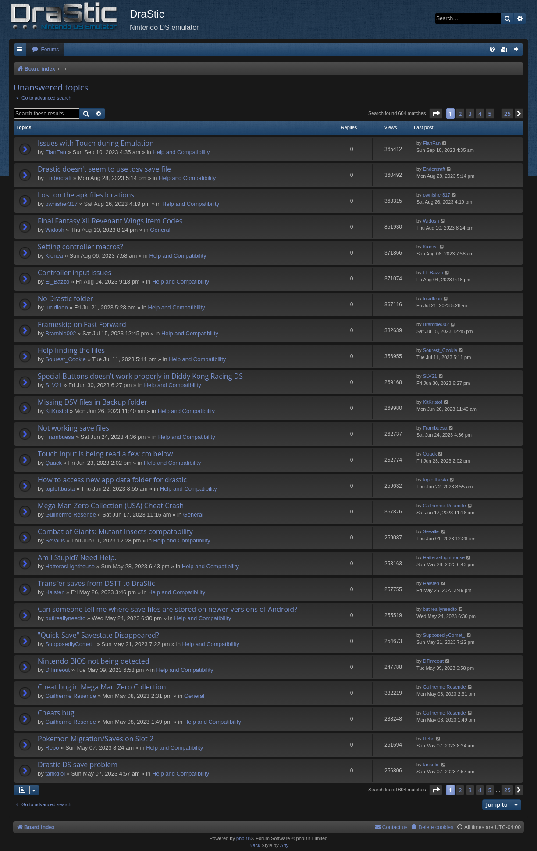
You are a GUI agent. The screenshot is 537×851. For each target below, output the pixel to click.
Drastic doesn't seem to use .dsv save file (104, 169)
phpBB (243, 838)
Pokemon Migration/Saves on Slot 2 (95, 738)
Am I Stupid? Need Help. (77, 557)
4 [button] (479, 114)
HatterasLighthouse (70, 566)
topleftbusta (60, 488)
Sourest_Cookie (65, 359)
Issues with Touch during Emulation (96, 143)
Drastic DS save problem (77, 764)
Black (254, 845)
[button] (435, 113)
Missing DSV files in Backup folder (92, 402)
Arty (284, 845)
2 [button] (460, 114)
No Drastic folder (65, 298)
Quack (53, 463)
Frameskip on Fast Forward (82, 324)
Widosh (54, 229)
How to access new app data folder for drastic (112, 480)
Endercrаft (58, 178)
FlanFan (55, 152)
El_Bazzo (57, 281)
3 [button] (470, 114)
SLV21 (53, 385)
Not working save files (73, 428)
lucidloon (56, 307)
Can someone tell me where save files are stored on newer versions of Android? (167, 609)
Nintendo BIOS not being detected (93, 661)
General (160, 229)
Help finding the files (71, 350)
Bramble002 (60, 333)
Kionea (54, 255)
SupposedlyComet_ (70, 644)
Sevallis (55, 540)
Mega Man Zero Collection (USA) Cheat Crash (111, 505)
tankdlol (55, 773)
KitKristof (56, 411)
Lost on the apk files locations (86, 195)
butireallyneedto (65, 618)
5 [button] (489, 114)
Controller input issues (74, 272)
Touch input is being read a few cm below (105, 454)
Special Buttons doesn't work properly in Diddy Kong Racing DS (140, 376)
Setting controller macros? (80, 246)
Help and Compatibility (181, 152)
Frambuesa (59, 437)
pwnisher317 (61, 204)
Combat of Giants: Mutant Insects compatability (115, 531)
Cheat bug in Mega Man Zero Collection (102, 687)
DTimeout (57, 670)
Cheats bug (56, 713)
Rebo (52, 747)
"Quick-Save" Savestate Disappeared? (98, 635)
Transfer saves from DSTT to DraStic (96, 583)
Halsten (54, 592)
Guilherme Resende (70, 514)
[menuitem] (45, 50)
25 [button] (507, 114)
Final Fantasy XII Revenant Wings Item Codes (110, 221)
